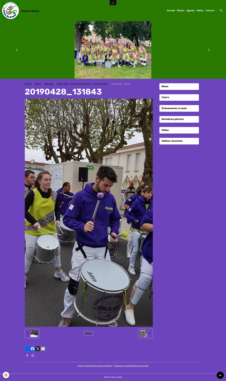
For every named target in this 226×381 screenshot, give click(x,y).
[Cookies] (6, 375)
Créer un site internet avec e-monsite (94, 366)
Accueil (171, 10)
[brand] (21, 10)
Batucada (49, 84)
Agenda (190, 10)
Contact (210, 10)
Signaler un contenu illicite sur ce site (132, 366)
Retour (88, 334)
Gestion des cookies (113, 377)
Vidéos (200, 10)
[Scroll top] (220, 375)
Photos (180, 10)
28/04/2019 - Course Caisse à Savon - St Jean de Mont (83, 84)
